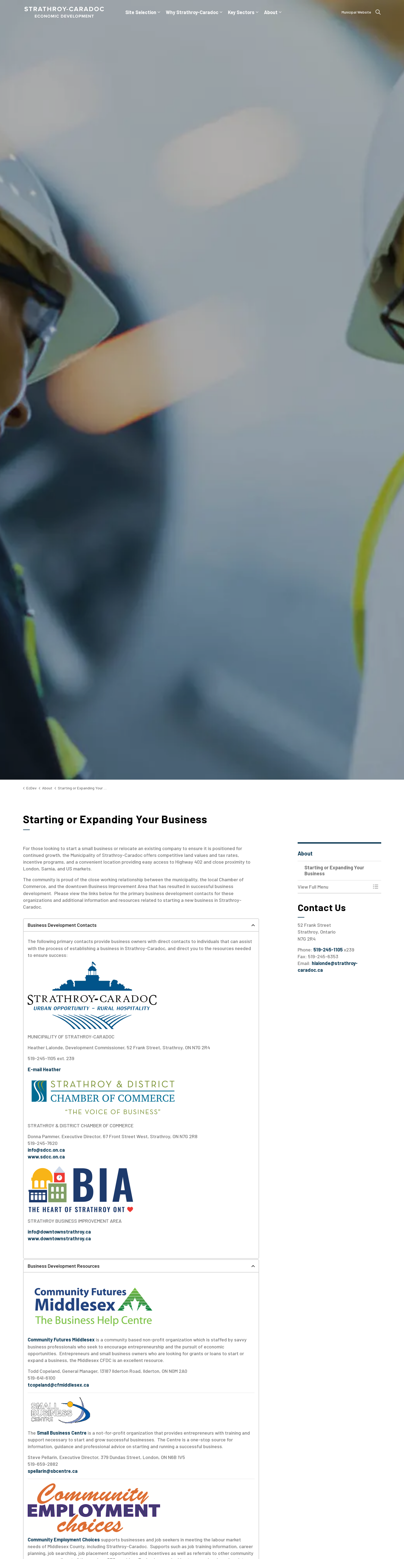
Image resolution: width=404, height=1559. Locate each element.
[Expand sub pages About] (280, 12)
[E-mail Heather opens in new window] (44, 1069)
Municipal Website (356, 12)
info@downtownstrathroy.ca (59, 1232)
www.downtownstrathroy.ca (59, 1238)
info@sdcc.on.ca (46, 1150)
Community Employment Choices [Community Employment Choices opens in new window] (64, 1539)
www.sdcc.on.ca (46, 1157)
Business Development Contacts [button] (62, 925)
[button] (334, 886)
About (271, 12)
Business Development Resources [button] (64, 1266)
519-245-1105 (328, 950)
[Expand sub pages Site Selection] (159, 12)
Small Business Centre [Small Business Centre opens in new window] (62, 1433)
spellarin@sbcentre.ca (53, 1471)
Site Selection (140, 12)
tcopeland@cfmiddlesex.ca (58, 1385)
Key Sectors (241, 12)
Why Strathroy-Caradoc (192, 12)
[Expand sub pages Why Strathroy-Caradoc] (221, 12)
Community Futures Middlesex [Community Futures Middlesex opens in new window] (61, 1339)
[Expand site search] (378, 12)
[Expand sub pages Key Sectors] (257, 12)
